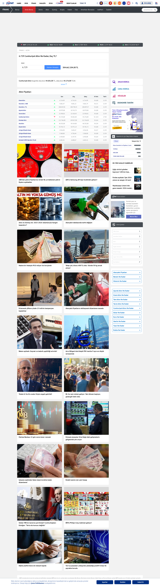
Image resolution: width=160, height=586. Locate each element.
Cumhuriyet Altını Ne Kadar (126, 308)
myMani (100, 10)
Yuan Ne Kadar (126, 326)
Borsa (17, 10)
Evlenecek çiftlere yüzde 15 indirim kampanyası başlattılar (36, 309)
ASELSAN (115, 152)
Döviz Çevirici (120, 225)
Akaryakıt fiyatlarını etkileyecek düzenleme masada (85, 308)
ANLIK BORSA (120, 82)
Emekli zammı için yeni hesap (76, 480)
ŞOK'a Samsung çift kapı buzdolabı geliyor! (81, 180)
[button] (3, 3)
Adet (22, 63)
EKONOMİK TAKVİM (122, 102)
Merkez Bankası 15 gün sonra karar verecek (35, 437)
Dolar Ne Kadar (126, 313)
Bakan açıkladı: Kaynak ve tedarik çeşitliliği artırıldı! (38, 351)
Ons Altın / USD (23, 104)
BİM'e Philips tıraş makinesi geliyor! (79, 523)
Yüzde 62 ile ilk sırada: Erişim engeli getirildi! (35, 394)
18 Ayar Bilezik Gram (25, 133)
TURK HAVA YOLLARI (118, 156)
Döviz (41, 10)
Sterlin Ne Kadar (126, 321)
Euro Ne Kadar (126, 317)
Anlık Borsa (29, 10)
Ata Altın (21, 123)
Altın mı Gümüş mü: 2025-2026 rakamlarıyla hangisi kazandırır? (38, 223)
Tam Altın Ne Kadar (126, 299)
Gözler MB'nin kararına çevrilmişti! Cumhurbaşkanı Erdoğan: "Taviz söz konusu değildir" (37, 524)
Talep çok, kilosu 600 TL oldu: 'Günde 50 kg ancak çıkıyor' (84, 266)
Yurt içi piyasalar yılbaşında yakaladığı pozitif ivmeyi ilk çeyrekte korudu (86, 567)
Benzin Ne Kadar (126, 277)
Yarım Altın (22, 114)
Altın (47, 10)
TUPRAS (115, 149)
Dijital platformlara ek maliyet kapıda (32, 566)
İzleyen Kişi (135, 141)
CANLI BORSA (120, 89)
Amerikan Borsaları (87, 10)
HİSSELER (119, 96)
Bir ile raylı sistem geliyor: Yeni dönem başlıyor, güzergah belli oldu (83, 395)
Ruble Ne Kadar (126, 330)
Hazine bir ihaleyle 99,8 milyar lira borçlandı (35, 265)
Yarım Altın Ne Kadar (126, 304)
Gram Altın (22, 100)
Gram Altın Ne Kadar (126, 295)
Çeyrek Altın (22, 110)
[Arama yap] (136, 3)
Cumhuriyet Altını (24, 117)
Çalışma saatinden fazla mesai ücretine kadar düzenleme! (35, 481)
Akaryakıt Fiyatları (126, 272)
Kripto (62, 10)
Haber (70, 10)
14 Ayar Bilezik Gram (25, 130)
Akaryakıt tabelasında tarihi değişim (79, 222)
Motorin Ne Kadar (126, 281)
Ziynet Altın (22, 127)
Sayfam (108, 10)
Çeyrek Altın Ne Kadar (126, 291)
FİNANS (6, 9)
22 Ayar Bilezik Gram (25, 137)
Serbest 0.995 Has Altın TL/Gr (27, 140)
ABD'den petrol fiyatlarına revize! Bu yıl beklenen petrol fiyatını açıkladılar (39, 181)
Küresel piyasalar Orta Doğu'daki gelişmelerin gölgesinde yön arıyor (83, 438)
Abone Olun (134, 217)
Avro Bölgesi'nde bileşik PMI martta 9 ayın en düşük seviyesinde (85, 352)
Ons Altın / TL (23, 107)
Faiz (76, 10)
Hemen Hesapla (52, 67)
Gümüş (54, 10)
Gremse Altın (22, 120)
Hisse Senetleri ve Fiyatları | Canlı (122, 145)
